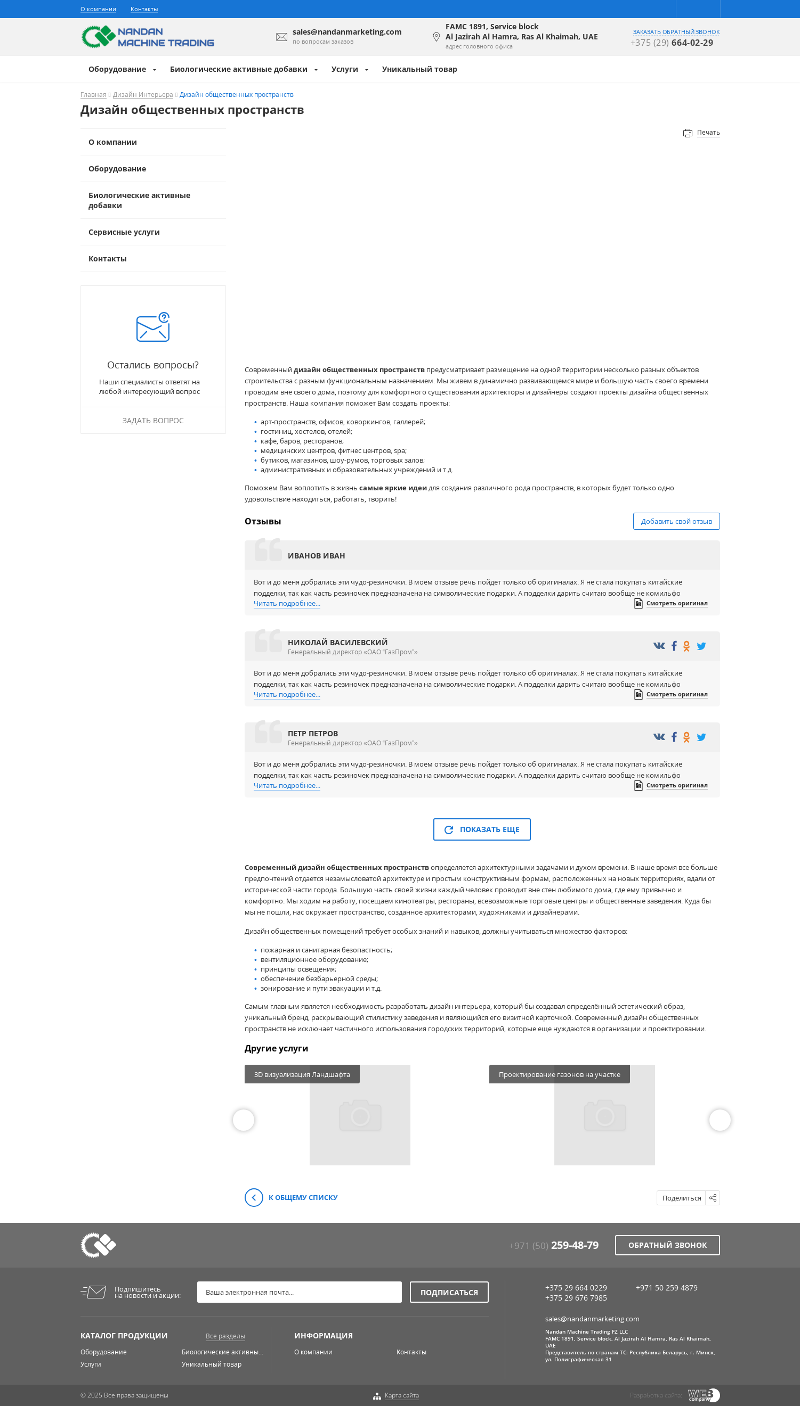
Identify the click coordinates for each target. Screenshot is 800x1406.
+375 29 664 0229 (576, 1287)
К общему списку (291, 1198)
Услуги (345, 69)
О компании (98, 9)
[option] (360, 1115)
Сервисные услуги (124, 232)
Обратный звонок (667, 1245)
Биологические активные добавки (239, 69)
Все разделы (225, 1336)
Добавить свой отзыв (676, 521)
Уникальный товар (419, 69)
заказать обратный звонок (676, 32)
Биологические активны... (222, 1352)
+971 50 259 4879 (667, 1287)
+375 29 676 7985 (576, 1298)
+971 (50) (554, 1245)
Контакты (144, 9)
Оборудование (117, 69)
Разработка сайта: (656, 1395)
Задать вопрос (153, 420)
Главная (93, 95)
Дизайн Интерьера (143, 95)
